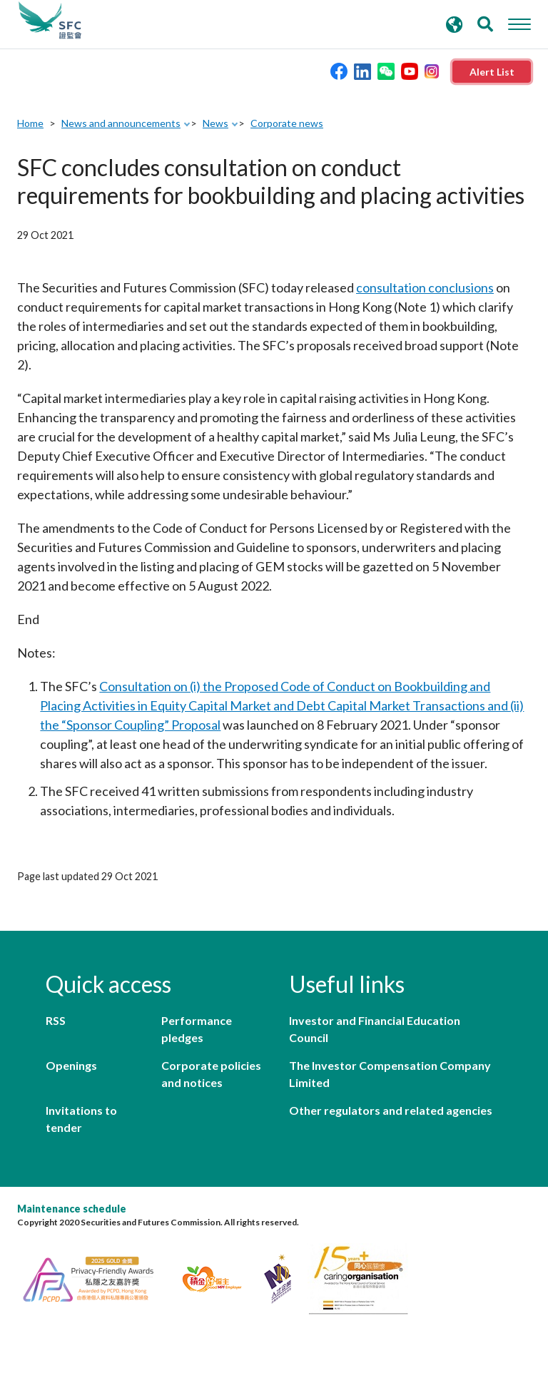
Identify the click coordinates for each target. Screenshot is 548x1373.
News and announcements (121, 123)
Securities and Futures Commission (50, 20)
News (215, 123)
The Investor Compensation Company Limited (390, 1073)
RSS (56, 1020)
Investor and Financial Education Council (374, 1029)
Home (30, 123)
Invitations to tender (81, 1118)
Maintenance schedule (71, 1209)
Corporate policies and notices (211, 1073)
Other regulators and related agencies (390, 1110)
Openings (71, 1065)
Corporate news (286, 123)
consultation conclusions (425, 287)
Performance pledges (196, 1029)
